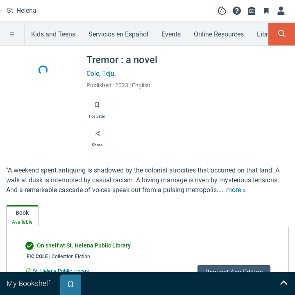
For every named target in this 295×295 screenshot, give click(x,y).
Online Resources (219, 34)
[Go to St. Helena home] (21, 10)
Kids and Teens (53, 34)
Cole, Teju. (101, 73)
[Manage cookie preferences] (222, 10)
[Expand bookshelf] (283, 283)
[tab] (22, 216)
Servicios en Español (118, 34)
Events (171, 34)
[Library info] (251, 10)
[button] (236, 10)
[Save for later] (97, 107)
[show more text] (236, 190)
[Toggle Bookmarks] (266, 10)
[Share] (97, 136)
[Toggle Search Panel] (281, 34)
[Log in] (281, 10)
